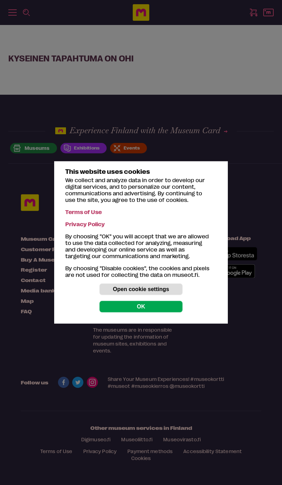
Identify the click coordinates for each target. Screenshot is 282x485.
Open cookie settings (141, 289)
